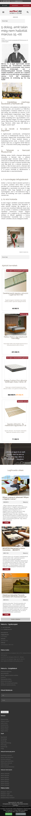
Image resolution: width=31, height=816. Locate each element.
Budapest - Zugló (5, 793)
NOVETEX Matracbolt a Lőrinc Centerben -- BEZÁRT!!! (14, 549)
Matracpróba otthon (6, 679)
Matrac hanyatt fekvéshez (7, 766)
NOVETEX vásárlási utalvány (8, 685)
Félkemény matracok (6, 763)
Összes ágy (3, 741)
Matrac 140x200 (5, 785)
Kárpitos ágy (4, 746)
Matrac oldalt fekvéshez (7, 757)
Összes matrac (4, 729)
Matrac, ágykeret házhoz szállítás (9, 675)
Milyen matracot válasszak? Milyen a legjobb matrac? (16, 498)
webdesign (14, 804)
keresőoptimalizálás (23, 804)
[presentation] (13, 706)
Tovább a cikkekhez (15, 619)
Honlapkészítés (7, 804)
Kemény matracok (6, 759)
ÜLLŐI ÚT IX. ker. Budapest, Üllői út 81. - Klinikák (12, 657)
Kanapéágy (4, 739)
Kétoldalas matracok (6, 755)
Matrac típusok (5, 727)
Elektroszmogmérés (6, 671)
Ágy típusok (4, 737)
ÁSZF (21, 802)
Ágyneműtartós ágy (6, 742)
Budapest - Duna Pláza (7, 795)
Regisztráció (15, 5)
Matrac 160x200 (5, 775)
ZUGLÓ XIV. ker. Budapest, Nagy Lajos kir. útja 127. (13, 659)
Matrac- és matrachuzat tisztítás (9, 683)
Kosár (4, 5)
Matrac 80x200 (5, 777)
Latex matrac (4, 723)
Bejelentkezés (26, 5)
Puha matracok (5, 765)
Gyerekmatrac (4, 725)
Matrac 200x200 (5, 773)
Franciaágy (4, 744)
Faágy (2, 748)
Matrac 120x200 (5, 783)
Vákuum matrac (5, 721)
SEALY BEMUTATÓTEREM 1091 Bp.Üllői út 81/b (12, 661)
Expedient (15, 805)
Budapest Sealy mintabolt (7, 797)
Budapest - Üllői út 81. (6, 791)
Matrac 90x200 (5, 781)
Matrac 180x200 (5, 779)
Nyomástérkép (5, 673)
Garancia (3, 677)
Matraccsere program (6, 681)
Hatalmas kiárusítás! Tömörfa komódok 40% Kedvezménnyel (14, 596)
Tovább (6, 522)
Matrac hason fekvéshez (7, 761)
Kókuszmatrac (4, 719)
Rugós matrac (4, 730)
